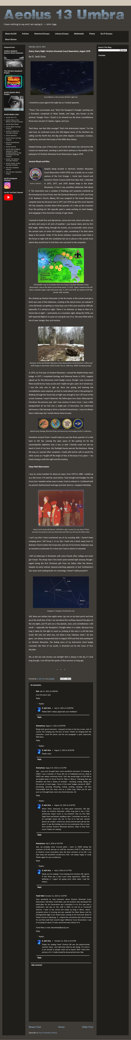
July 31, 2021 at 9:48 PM (49, 691)
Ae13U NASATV (11, 135)
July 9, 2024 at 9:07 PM (54, 844)
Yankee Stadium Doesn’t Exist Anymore (13, 52)
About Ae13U (11, 34)
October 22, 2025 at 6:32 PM (65, 941)
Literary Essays (62, 34)
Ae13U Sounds (11, 147)
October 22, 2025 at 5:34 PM (56, 896)
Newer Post (35, 1027)
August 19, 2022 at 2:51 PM (56, 768)
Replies (41, 704)
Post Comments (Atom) (48, 1033)
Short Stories (11, 39)
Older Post (87, 1027)
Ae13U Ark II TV (11, 117)
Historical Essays (42, 34)
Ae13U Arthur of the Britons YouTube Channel (14, 121)
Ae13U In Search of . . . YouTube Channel (13, 132)
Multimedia (79, 34)
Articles (25, 34)
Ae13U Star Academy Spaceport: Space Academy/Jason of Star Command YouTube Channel (13, 152)
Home (61, 1027)
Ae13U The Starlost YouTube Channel (12, 160)
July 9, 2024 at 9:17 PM (62, 871)
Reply (38, 698)
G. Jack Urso (46, 708)
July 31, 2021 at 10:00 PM (63, 708)
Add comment (36, 965)
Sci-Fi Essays (106, 34)
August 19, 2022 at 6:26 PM (64, 805)
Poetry (92, 34)
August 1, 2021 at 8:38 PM (55, 726)
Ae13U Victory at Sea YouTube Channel (13, 164)
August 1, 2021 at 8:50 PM (64, 750)
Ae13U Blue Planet (12, 124)
